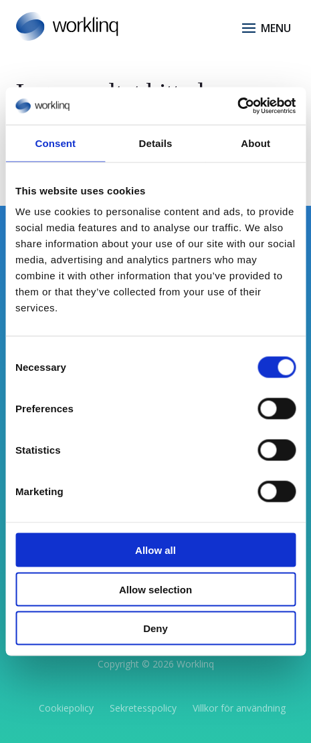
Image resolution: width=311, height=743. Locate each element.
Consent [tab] (55, 142)
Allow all (155, 550)
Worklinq (195, 663)
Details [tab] (156, 142)
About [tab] (255, 142)
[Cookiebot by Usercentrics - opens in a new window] (237, 106)
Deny (155, 628)
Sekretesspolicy (143, 708)
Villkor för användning (239, 708)
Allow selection (155, 589)
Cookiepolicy (66, 708)
